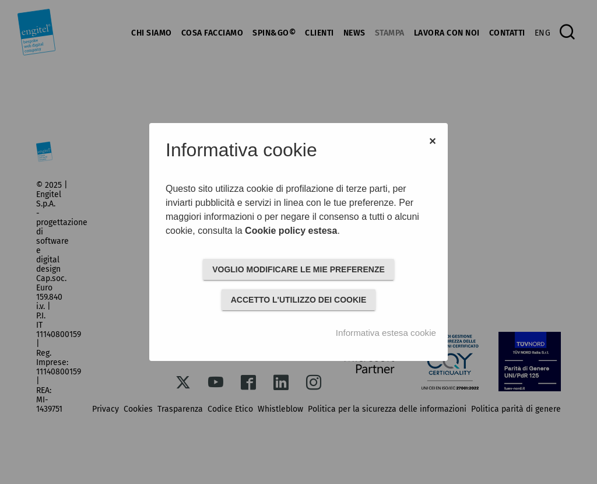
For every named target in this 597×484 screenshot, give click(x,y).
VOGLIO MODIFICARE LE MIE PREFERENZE (298, 269)
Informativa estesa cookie (386, 333)
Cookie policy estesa (291, 231)
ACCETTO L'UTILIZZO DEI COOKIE (299, 299)
